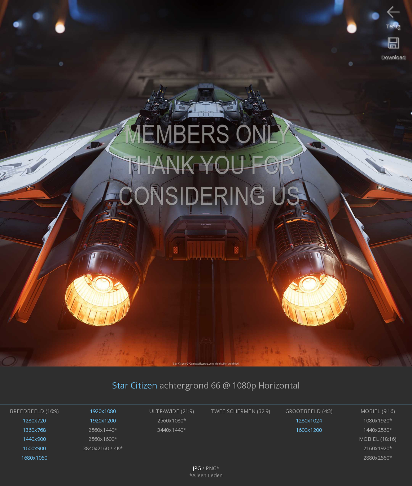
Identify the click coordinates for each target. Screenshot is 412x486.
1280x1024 (309, 420)
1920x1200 (103, 420)
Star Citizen (134, 385)
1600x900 (34, 448)
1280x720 (34, 420)
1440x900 (34, 438)
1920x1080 (103, 411)
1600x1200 (309, 429)
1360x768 (34, 429)
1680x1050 (34, 457)
